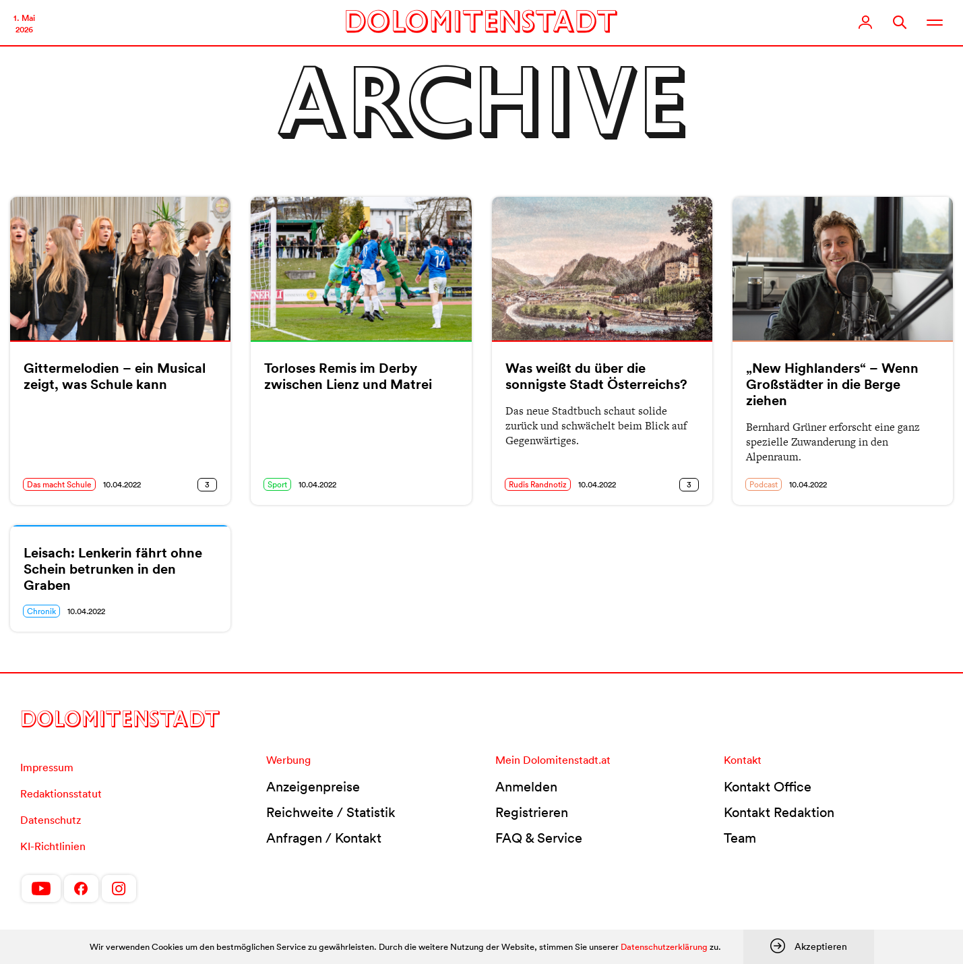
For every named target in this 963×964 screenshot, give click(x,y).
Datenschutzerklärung (664, 947)
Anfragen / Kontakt (323, 838)
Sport (277, 484)
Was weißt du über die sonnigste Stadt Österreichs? (596, 376)
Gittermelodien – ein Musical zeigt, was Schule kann (115, 376)
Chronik (41, 611)
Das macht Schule (59, 484)
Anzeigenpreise (313, 787)
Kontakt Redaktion (779, 812)
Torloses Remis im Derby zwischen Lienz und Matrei (348, 376)
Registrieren (531, 812)
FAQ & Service (538, 838)
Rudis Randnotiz (538, 484)
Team (740, 838)
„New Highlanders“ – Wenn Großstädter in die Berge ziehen (832, 384)
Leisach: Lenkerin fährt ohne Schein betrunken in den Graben (113, 569)
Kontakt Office (767, 787)
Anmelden (526, 787)
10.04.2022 (122, 484)
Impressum (46, 767)
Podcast (763, 484)
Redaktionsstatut (61, 793)
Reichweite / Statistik (331, 812)
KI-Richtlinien (53, 846)
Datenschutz (50, 819)
